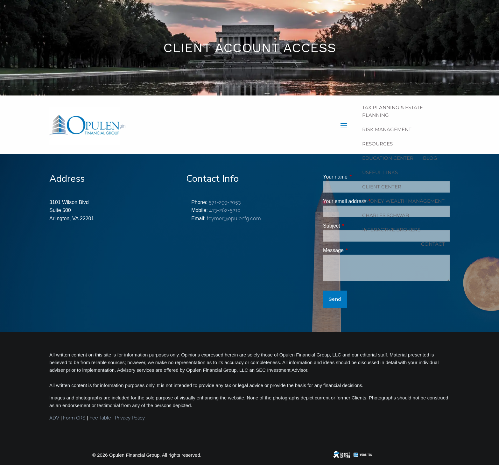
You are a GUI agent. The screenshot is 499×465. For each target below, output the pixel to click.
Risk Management (386, 129)
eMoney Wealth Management (403, 201)
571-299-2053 (225, 202)
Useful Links (380, 172)
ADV (54, 418)
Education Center (387, 158)
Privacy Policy (130, 418)
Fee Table (100, 418)
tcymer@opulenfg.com (234, 218)
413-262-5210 (225, 210)
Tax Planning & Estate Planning (392, 111)
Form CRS (74, 418)
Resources (377, 144)
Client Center (381, 187)
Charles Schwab (385, 215)
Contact (433, 244)
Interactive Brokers (391, 230)
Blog (430, 158)
